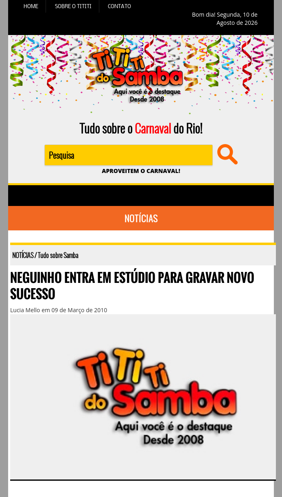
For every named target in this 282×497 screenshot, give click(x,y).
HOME (31, 6)
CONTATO (119, 6)
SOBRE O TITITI (73, 6)
